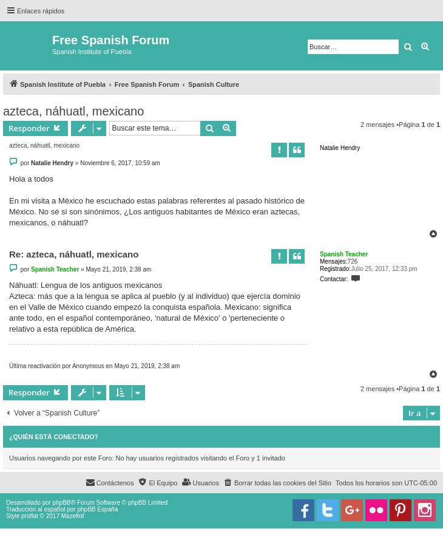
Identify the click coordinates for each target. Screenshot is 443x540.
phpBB (62, 502)
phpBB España (97, 509)
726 (353, 261)
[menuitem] (277, 483)
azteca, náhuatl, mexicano (73, 111)
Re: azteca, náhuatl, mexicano (73, 254)
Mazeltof (72, 516)
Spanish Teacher (344, 254)
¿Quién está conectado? (53, 436)
